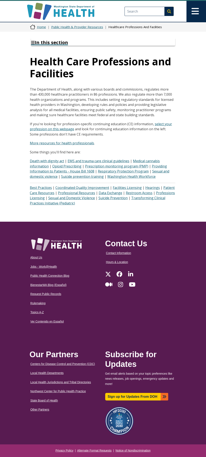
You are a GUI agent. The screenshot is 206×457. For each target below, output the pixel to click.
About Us (36, 257)
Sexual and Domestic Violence (71, 198)
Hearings (152, 187)
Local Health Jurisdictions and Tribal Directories (60, 382)
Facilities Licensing (127, 187)
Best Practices (41, 187)
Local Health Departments (47, 373)
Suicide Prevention (113, 198)
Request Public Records (45, 294)
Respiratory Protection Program (123, 171)
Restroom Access (139, 193)
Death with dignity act (47, 161)
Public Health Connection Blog (49, 275)
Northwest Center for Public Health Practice (58, 391)
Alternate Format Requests (94, 450)
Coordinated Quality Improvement (82, 187)
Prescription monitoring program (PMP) (116, 166)
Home (41, 27)
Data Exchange (110, 193)
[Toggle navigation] (196, 11)
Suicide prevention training (82, 176)
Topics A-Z (37, 312)
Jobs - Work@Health (43, 266)
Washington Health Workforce (131, 176)
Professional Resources (76, 193)
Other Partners (39, 409)
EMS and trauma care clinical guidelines (98, 161)
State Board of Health (44, 400)
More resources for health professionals (62, 143)
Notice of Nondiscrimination (133, 450)
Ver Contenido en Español (47, 321)
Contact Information (118, 253)
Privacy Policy (64, 450)
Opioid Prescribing (66, 166)
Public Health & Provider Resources (77, 27)
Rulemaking (38, 303)
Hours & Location (117, 262)
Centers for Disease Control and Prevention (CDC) (62, 364)
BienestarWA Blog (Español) (48, 285)
